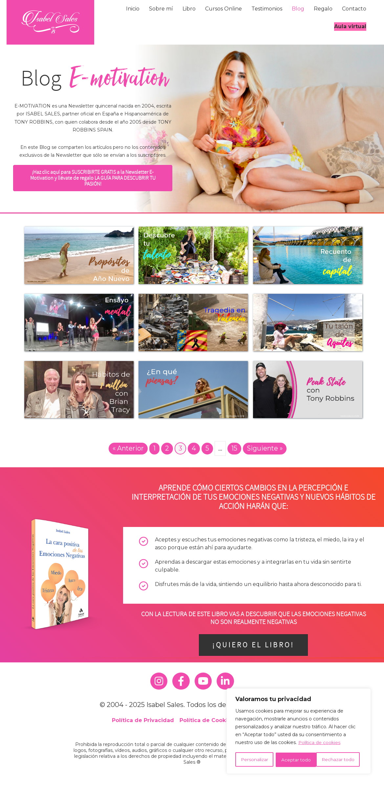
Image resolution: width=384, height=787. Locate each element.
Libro (189, 9)
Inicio (132, 9)
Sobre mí (161, 9)
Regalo (323, 9)
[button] (92, 178)
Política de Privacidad (143, 720)
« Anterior (127, 448)
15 (234, 448)
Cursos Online (223, 9)
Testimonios (266, 9)
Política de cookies (319, 743)
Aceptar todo (342, 760)
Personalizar (254, 760)
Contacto (354, 9)
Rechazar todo (297, 760)
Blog (298, 9)
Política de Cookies (207, 720)
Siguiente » (264, 448)
